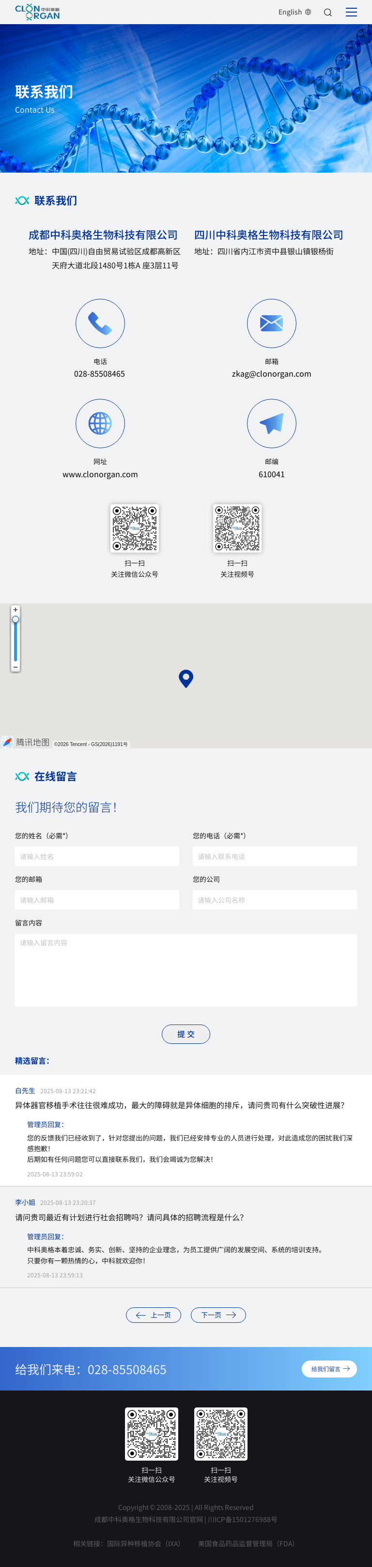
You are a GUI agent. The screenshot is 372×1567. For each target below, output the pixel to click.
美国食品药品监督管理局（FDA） (248, 1543)
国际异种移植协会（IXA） (146, 1543)
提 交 (186, 1034)
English (295, 11)
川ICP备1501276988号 (243, 1519)
